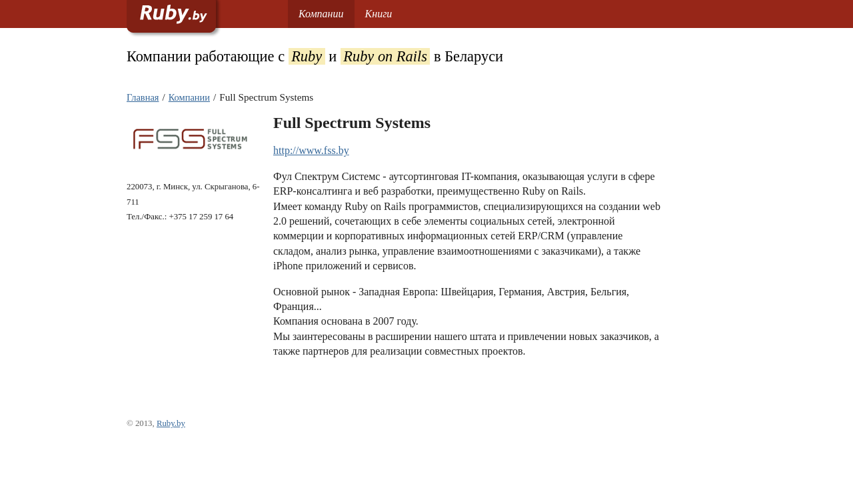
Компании (321, 13)
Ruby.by (171, 423)
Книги (379, 13)
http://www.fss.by (311, 150)
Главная (143, 97)
